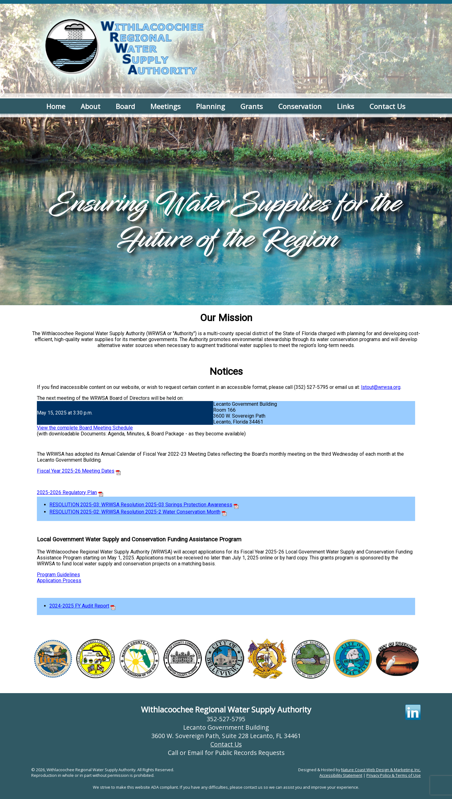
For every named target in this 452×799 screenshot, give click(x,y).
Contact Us (387, 106)
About (90, 106)
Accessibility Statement (340, 775)
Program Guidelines (58, 575)
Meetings (165, 106)
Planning (210, 106)
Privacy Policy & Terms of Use (393, 775)
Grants (251, 106)
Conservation (300, 106)
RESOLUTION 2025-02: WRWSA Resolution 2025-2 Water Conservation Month (134, 512)
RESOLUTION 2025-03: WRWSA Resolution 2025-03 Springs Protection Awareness (140, 505)
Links (345, 106)
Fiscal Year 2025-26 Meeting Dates (75, 471)
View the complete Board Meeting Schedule (85, 428)
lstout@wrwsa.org (380, 387)
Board (125, 106)
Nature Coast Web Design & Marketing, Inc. (381, 769)
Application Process (59, 580)
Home (55, 106)
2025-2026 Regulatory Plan (67, 492)
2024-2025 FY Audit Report (79, 606)
